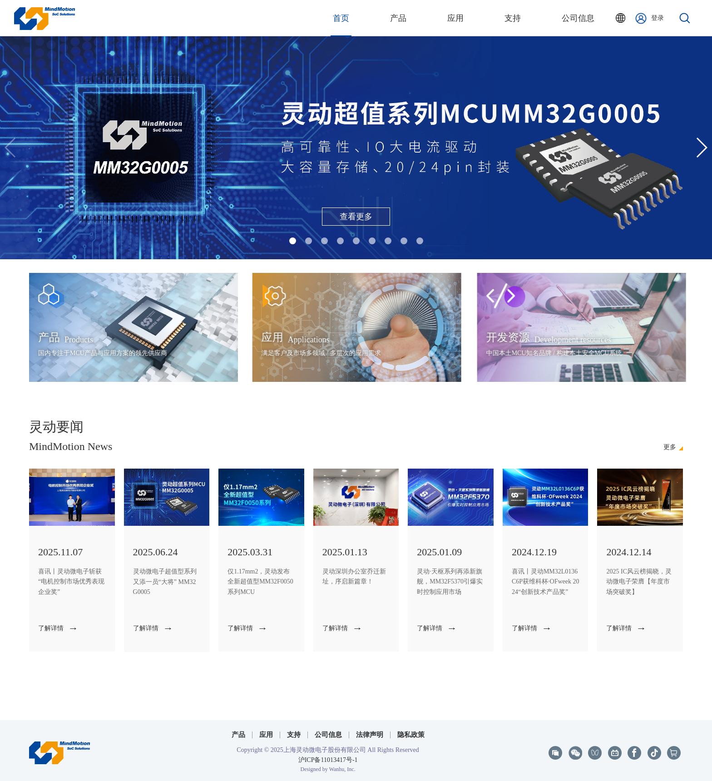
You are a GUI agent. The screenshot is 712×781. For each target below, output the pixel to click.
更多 (669, 447)
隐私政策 (411, 734)
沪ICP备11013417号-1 (328, 759)
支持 (294, 734)
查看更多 (356, 216)
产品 (238, 734)
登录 (649, 18)
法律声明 (369, 734)
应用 (266, 734)
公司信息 (328, 734)
